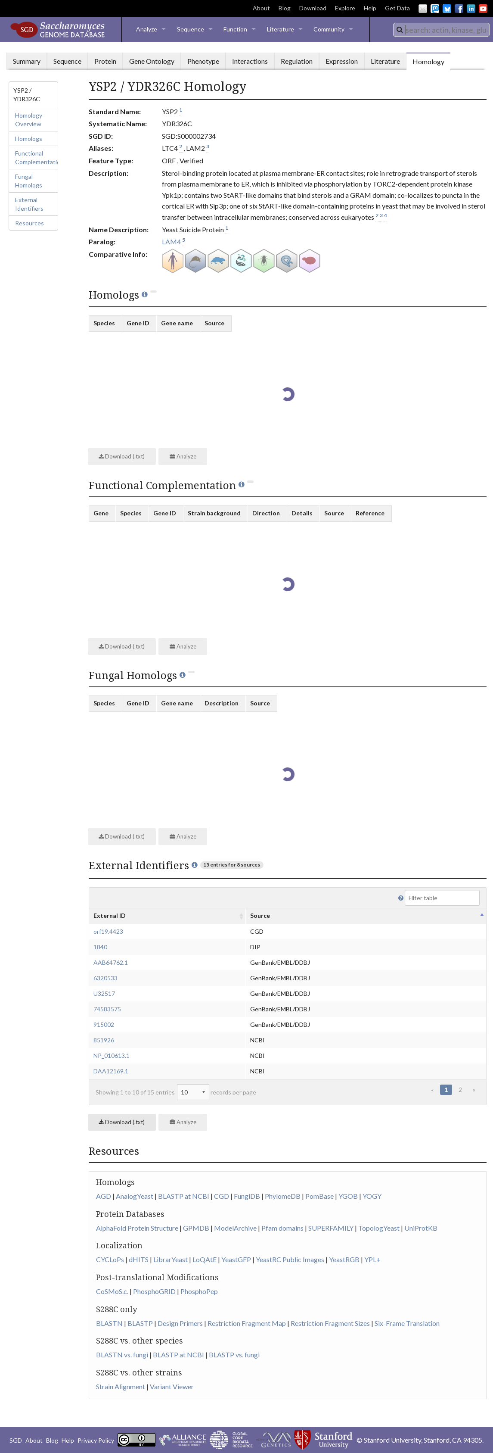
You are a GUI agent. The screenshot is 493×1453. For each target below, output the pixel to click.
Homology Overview (28, 120)
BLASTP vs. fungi (234, 1354)
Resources (29, 223)
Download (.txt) (122, 456)
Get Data (397, 8)
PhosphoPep (199, 1291)
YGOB (348, 1196)
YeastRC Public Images (290, 1259)
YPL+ (372, 1259)
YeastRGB (344, 1259)
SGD (15, 1440)
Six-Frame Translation (407, 1323)
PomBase (319, 1196)
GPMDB (196, 1228)
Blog (285, 8)
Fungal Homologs (28, 181)
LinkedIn (471, 8)
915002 (103, 1024)
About (261, 8)
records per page (216, 1092)
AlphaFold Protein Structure (137, 1228)
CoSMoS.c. (112, 1291)
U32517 (104, 993)
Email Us (423, 8)
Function (235, 29)
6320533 (105, 978)
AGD (103, 1196)
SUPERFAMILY (330, 1228)
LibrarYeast (170, 1259)
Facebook (459, 8)
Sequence (190, 29)
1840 (100, 947)
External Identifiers (29, 204)
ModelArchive (235, 1228)
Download (312, 8)
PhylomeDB (283, 1196)
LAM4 (171, 241)
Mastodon (435, 8)
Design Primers (180, 1323)
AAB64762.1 (110, 962)
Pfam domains (282, 1228)
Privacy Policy (96, 1440)
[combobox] (441, 30)
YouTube (483, 8)
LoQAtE (204, 1259)
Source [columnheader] (260, 915)
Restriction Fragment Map (247, 1323)
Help (370, 8)
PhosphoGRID (154, 1291)
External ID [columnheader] (109, 915)
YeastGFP (236, 1259)
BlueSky (447, 8)
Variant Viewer (172, 1386)
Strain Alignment (120, 1386)
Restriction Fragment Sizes (330, 1323)
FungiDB (247, 1196)
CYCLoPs (110, 1259)
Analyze (146, 29)
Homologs (28, 138)
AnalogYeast (134, 1196)
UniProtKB (420, 1228)
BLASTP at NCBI (183, 1196)
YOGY (372, 1196)
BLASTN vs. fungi (122, 1354)
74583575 (107, 1009)
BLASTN (109, 1323)
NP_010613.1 (111, 1055)
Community (328, 29)
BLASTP (140, 1323)
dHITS (139, 1259)
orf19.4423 (108, 931)
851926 (103, 1040)
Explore (345, 8)
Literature (280, 29)
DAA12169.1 (110, 1071)
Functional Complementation (36, 157)
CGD (221, 1196)
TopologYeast (379, 1228)
